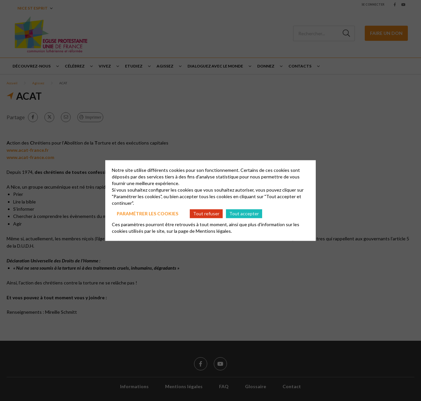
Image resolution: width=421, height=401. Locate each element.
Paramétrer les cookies (147, 213)
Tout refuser (206, 213)
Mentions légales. (214, 230)
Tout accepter (244, 213)
